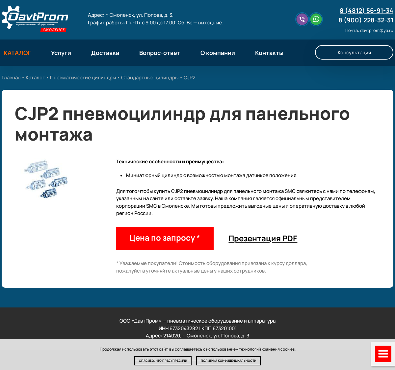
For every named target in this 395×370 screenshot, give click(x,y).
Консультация (354, 52)
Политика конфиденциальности (228, 360)
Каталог (35, 77)
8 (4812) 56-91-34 (366, 10)
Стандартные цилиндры (149, 77)
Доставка (105, 53)
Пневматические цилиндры (83, 77)
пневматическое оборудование (205, 320)
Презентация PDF (262, 238)
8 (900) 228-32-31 (365, 20)
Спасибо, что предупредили (163, 360)
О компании (217, 53)
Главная (11, 77)
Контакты (269, 53)
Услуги (61, 53)
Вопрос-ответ (159, 53)
